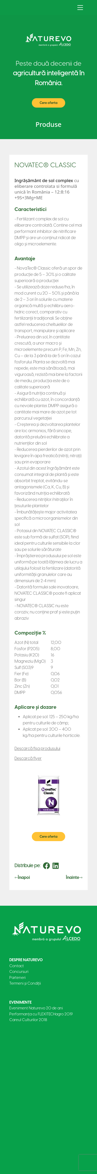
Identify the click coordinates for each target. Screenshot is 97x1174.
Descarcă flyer (28, 758)
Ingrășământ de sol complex (43, 180)
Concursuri (18, 971)
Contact (16, 966)
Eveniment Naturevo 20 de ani (36, 1008)
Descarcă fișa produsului (37, 748)
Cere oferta (48, 103)
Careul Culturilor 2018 (28, 1019)
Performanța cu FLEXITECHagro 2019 (41, 1014)
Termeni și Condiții (25, 983)
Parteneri (17, 977)
